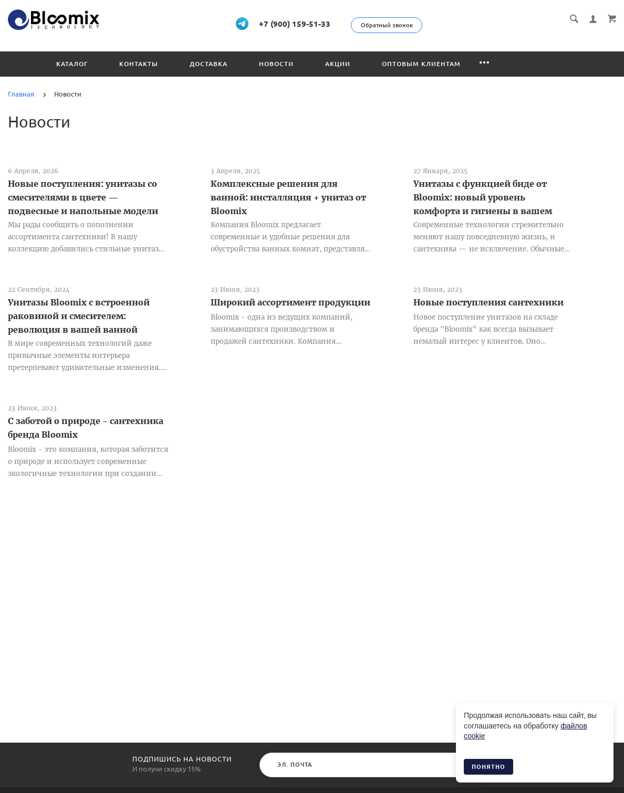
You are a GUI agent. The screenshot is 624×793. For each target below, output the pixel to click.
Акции (337, 63)
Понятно (488, 767)
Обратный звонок (423, 25)
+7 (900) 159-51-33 (307, 23)
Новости (276, 63)
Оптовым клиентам (421, 63)
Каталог (72, 63)
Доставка (208, 63)
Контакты (138, 63)
